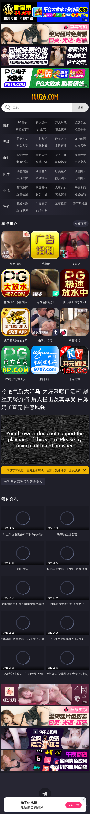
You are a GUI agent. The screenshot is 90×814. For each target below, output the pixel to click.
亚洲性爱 (22, 155)
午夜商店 (41, 204)
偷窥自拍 (22, 171)
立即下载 (73, 805)
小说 (6, 190)
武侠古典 (80, 187)
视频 (6, 141)
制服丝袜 (22, 162)
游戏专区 (80, 122)
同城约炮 (22, 204)
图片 (6, 174)
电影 (6, 158)
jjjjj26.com (45, 97)
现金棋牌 (61, 129)
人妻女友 (61, 187)
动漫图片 (80, 171)
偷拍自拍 (41, 155)
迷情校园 (22, 194)
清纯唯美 (41, 178)
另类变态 (80, 162)
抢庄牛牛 (80, 129)
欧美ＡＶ (61, 139)
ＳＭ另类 (80, 145)
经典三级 (41, 162)
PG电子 (22, 122)
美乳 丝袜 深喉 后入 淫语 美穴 (23, 481)
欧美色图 (61, 171)
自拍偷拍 (41, 139)
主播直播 (61, 145)
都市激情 (22, 187)
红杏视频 (22, 210)
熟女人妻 (22, 145)
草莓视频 (61, 204)
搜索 (80, 107)
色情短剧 (41, 210)
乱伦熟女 (61, 162)
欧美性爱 (80, 155)
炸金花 (41, 129)
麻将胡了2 (22, 129)
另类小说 (41, 194)
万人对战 (61, 122)
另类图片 (80, 178)
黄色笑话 (61, 194)
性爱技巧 (80, 194)
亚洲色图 (41, 171)
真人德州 (41, 122)
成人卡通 (61, 155)
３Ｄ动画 (80, 139)
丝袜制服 (41, 145)
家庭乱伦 (41, 187)
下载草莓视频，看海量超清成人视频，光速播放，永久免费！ (47, 470)
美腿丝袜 (22, 178)
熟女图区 (61, 178)
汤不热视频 (80, 204)
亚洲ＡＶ (22, 139)
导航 (6, 206)
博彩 (6, 125)
